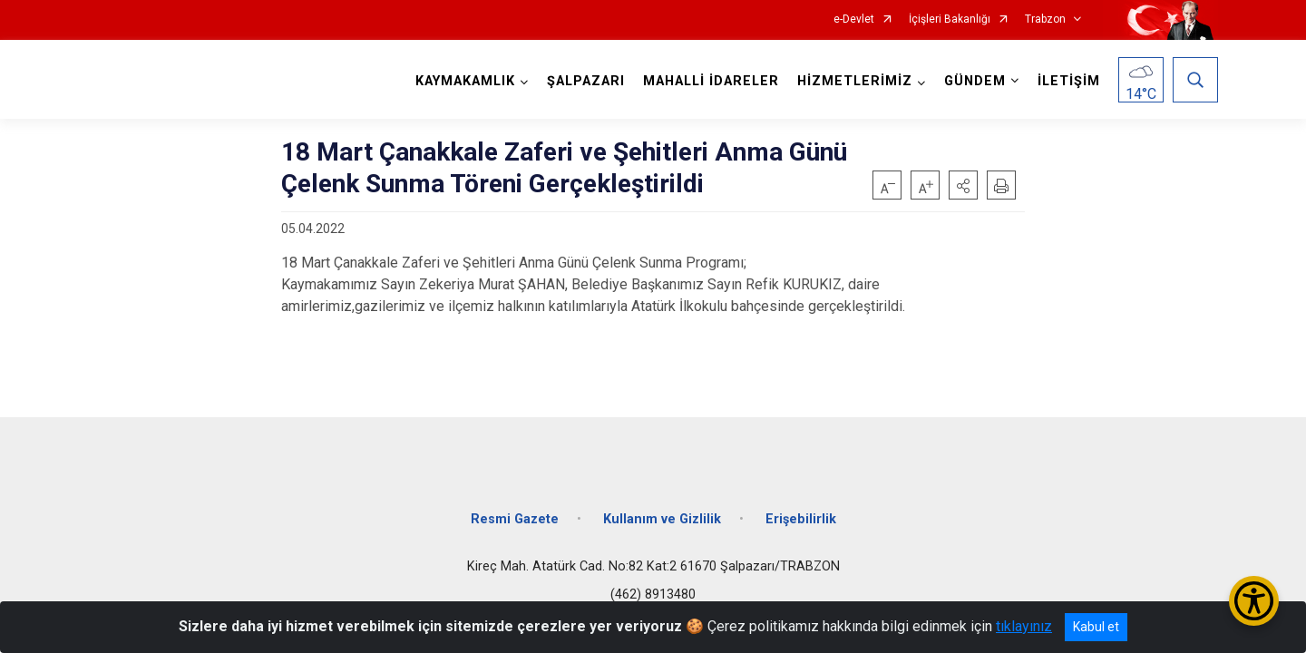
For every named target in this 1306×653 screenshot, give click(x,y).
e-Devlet (853, 19)
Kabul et (1096, 626)
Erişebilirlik (800, 519)
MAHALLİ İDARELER (711, 81)
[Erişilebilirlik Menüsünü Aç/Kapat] (1254, 601)
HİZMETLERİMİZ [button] (854, 81)
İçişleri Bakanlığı (949, 19)
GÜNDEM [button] (975, 81)
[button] (963, 185)
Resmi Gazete (515, 519)
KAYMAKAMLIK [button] (465, 81)
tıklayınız (1024, 626)
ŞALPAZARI (586, 81)
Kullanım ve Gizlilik (662, 519)
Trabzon (1045, 19)
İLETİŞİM (1069, 81)
